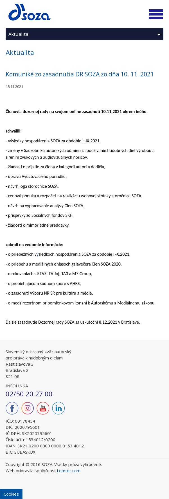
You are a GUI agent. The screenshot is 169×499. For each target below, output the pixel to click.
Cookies (11, 494)
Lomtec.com (68, 470)
